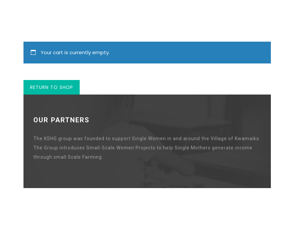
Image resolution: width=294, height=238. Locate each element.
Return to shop (51, 87)
